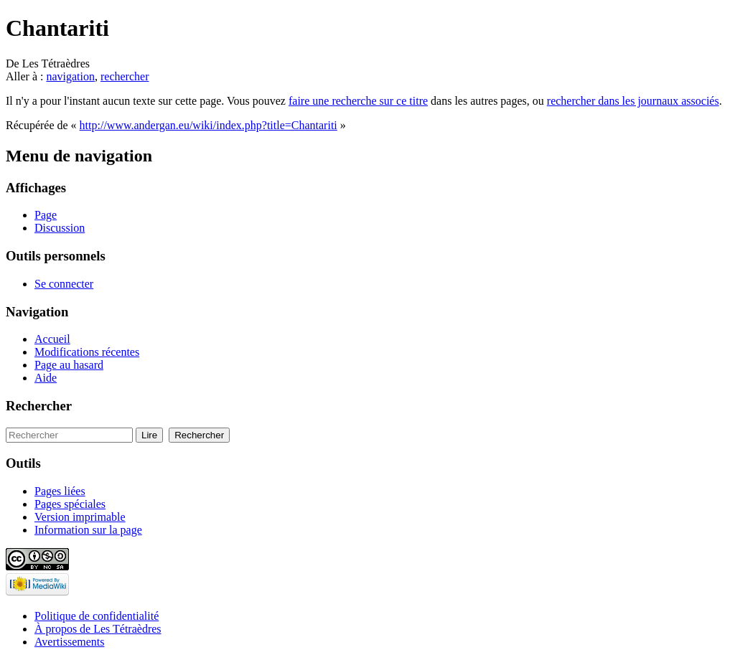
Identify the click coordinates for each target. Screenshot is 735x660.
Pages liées (59, 491)
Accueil (52, 339)
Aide (45, 378)
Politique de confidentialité (96, 616)
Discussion (59, 228)
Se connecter (63, 284)
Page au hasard (68, 365)
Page (45, 215)
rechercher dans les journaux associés (633, 101)
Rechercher (39, 405)
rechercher (124, 76)
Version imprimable (80, 517)
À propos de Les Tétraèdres (97, 629)
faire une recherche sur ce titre (358, 101)
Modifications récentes (86, 352)
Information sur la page (88, 530)
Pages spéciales (70, 504)
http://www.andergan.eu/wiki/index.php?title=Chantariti (208, 125)
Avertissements (69, 642)
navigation (70, 76)
